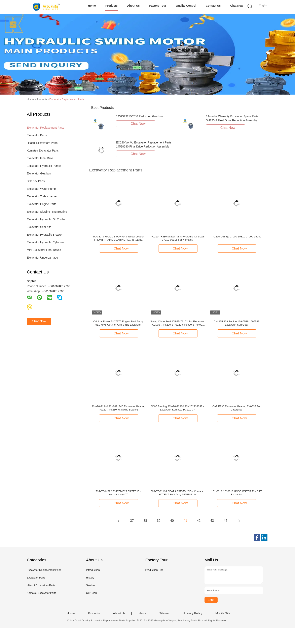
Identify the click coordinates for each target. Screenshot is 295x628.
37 (132, 520)
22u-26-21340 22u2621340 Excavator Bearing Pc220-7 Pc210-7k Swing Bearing (118, 408)
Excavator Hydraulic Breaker (45, 234)
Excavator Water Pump (41, 188)
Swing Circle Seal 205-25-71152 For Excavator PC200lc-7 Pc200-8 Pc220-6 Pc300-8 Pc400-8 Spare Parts (177, 323)
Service (90, 585)
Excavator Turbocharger (42, 196)
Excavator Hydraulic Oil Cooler (46, 219)
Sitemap (164, 613)
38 (145, 520)
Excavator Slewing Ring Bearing (47, 211)
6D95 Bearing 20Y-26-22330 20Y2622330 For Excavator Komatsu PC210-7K (177, 408)
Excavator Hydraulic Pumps (44, 165)
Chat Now (236, 5)
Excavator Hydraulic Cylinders (46, 242)
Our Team (92, 592)
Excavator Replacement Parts (66, 99)
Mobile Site (222, 613)
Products (111, 5)
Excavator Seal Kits (39, 227)
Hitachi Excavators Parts (42, 142)
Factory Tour (157, 5)
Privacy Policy (192, 613)
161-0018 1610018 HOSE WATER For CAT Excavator (236, 493)
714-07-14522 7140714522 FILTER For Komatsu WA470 (118, 493)
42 (198, 520)
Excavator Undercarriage (42, 257)
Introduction (93, 569)
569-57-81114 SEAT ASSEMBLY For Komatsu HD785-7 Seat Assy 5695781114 (177, 493)
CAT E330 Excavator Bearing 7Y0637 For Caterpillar (236, 408)
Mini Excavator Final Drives (44, 250)
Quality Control (186, 5)
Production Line (154, 569)
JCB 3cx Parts (36, 181)
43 (212, 520)
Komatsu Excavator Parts (43, 150)
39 (158, 520)
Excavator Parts (37, 135)
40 (172, 520)
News (142, 613)
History (90, 577)
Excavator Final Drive (40, 158)
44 (225, 520)
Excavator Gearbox (39, 173)
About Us (133, 5)
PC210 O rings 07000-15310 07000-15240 (236, 236)
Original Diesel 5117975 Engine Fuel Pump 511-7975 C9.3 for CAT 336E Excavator (118, 323)
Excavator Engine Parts (41, 204)
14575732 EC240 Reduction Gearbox (139, 116)
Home (92, 5)
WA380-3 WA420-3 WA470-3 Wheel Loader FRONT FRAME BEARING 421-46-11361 (118, 238)
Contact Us (213, 5)
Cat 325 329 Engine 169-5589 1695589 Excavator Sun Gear (236, 323)
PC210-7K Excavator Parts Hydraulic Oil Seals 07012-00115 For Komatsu (177, 238)
